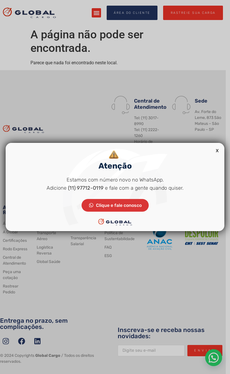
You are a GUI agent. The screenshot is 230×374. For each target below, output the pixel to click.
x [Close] (217, 150)
